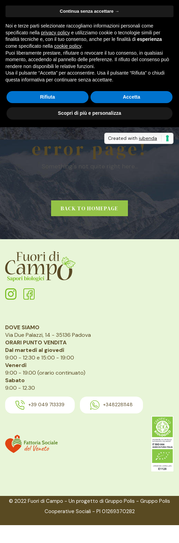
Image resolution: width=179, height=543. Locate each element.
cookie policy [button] (67, 46)
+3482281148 (111, 405)
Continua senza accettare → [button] (89, 11)
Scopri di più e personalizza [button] (89, 113)
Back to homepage (89, 208)
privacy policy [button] (55, 32)
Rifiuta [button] (47, 97)
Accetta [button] (131, 97)
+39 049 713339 (39, 405)
